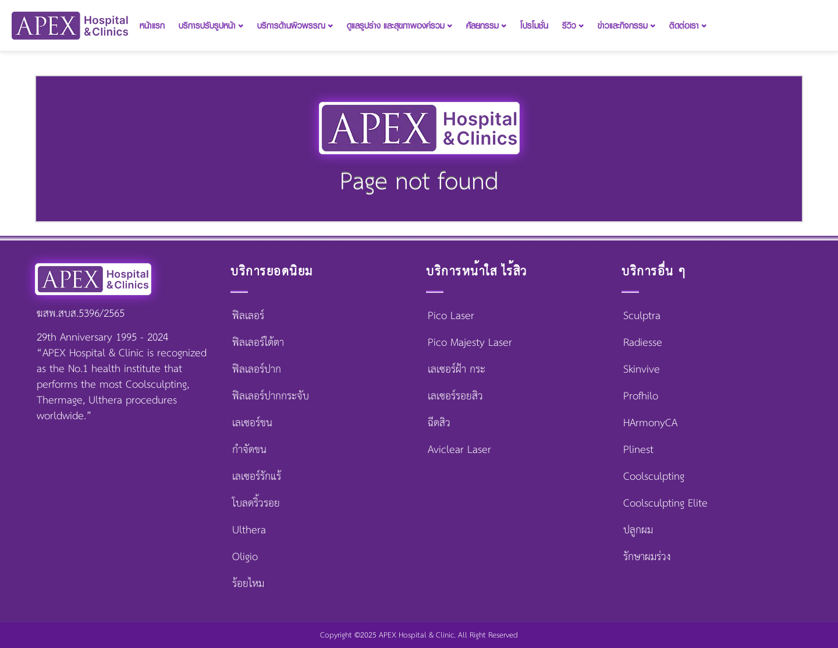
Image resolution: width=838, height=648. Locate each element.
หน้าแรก (152, 25)
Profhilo (640, 396)
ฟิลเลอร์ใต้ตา (258, 343)
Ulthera (249, 530)
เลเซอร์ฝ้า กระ (456, 370)
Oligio (245, 557)
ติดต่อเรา (687, 25)
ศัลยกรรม (486, 25)
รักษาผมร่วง (647, 557)
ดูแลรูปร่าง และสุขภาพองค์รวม (399, 25)
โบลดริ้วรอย (256, 504)
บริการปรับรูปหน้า (211, 25)
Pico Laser (451, 316)
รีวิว (573, 25)
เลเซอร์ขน (252, 423)
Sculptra (642, 316)
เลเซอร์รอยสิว (455, 396)
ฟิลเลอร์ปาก (256, 370)
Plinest (638, 450)
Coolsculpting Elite (665, 504)
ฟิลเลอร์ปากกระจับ (270, 396)
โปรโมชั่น (534, 25)
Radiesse (642, 343)
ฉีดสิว (439, 423)
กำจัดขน (249, 450)
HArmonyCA (650, 423)
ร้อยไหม (248, 584)
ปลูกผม (638, 530)
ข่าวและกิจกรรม (626, 25)
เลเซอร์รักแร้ (256, 477)
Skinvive (641, 370)
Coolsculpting (653, 477)
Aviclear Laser (459, 450)
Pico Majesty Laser (470, 343)
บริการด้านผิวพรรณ (295, 25)
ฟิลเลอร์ (248, 316)
